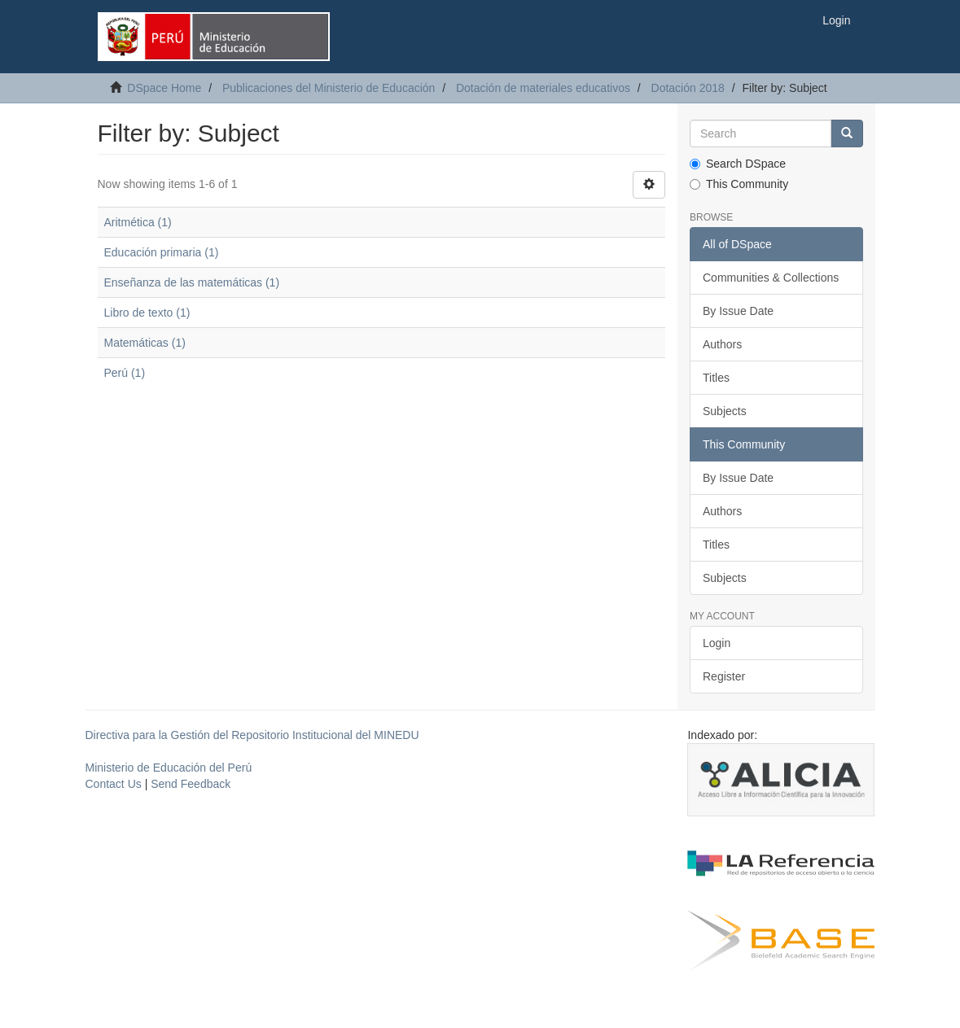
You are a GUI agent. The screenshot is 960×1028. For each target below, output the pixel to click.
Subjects (725, 411)
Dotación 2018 (688, 87)
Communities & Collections (771, 277)
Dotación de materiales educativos (543, 87)
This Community (739, 183)
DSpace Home (164, 87)
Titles (716, 377)
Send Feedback (190, 783)
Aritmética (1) (138, 222)
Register (724, 676)
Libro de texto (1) (147, 312)
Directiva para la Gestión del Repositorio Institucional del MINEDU (252, 734)
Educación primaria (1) (161, 252)
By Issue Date (738, 310)
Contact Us (113, 783)
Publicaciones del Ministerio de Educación (328, 87)
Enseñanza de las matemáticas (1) (192, 282)
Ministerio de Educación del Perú (168, 767)
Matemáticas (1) (145, 342)
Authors (722, 344)
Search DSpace (738, 163)
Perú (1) (125, 372)
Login (716, 643)
